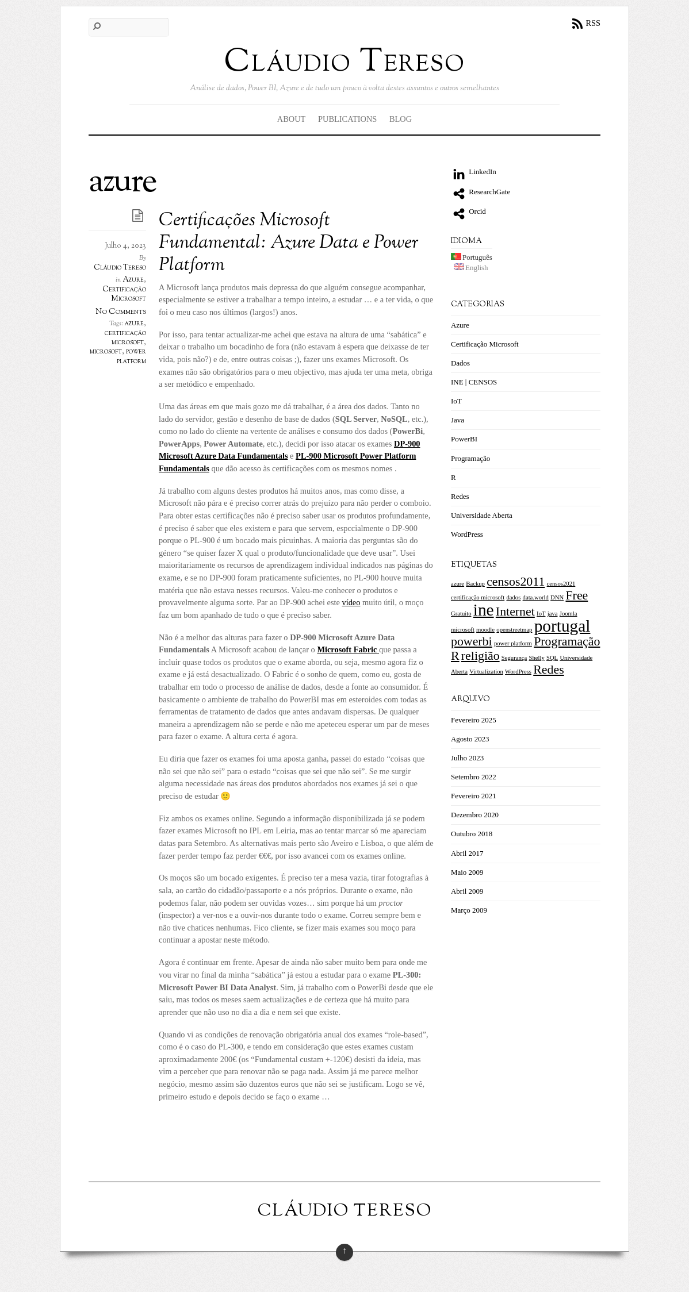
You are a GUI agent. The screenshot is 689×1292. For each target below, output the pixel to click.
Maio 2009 (467, 872)
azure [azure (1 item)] (457, 583)
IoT (456, 401)
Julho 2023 (467, 757)
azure (134, 323)
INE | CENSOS (474, 382)
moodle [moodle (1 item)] (485, 629)
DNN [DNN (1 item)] (557, 597)
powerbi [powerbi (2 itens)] (471, 641)
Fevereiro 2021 (473, 795)
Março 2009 (469, 910)
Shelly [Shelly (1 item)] (537, 658)
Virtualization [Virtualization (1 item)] (486, 671)
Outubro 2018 (471, 833)
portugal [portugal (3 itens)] (562, 626)
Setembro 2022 (473, 776)
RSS (592, 23)
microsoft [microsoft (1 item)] (462, 629)
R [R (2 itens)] (455, 656)
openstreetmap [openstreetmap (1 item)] (514, 629)
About (291, 119)
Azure (133, 280)
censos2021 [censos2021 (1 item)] (561, 583)
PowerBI (464, 438)
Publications (347, 119)
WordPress (467, 534)
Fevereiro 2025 (473, 720)
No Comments (120, 311)
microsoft (106, 352)
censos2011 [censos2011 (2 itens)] (516, 582)
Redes (460, 496)
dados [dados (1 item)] (513, 597)
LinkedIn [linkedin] (473, 171)
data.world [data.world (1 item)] (536, 597)
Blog (400, 119)
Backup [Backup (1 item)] (475, 583)
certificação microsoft (125, 338)
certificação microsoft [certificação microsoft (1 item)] (477, 597)
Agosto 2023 (470, 739)
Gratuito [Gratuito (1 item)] (461, 613)
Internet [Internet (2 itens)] (515, 611)
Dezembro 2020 (475, 814)
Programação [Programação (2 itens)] (567, 641)
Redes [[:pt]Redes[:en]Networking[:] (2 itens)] (548, 669)
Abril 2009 (467, 891)
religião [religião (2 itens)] (480, 656)
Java (457, 420)
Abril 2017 (467, 853)
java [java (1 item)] (553, 613)
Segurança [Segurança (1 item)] (514, 658)
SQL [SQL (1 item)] (552, 658)
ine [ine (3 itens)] (483, 610)
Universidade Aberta (481, 515)
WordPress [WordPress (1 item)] (518, 671)
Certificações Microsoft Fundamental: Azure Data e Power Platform (289, 243)
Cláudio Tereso (120, 268)
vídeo (351, 602)
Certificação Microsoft (124, 294)
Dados (460, 363)
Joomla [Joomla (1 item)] (568, 613)
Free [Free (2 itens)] (576, 595)
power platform (131, 356)
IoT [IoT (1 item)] (541, 613)
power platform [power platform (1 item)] (513, 643)
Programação (470, 458)
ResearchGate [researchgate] (480, 191)
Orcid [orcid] (468, 211)
